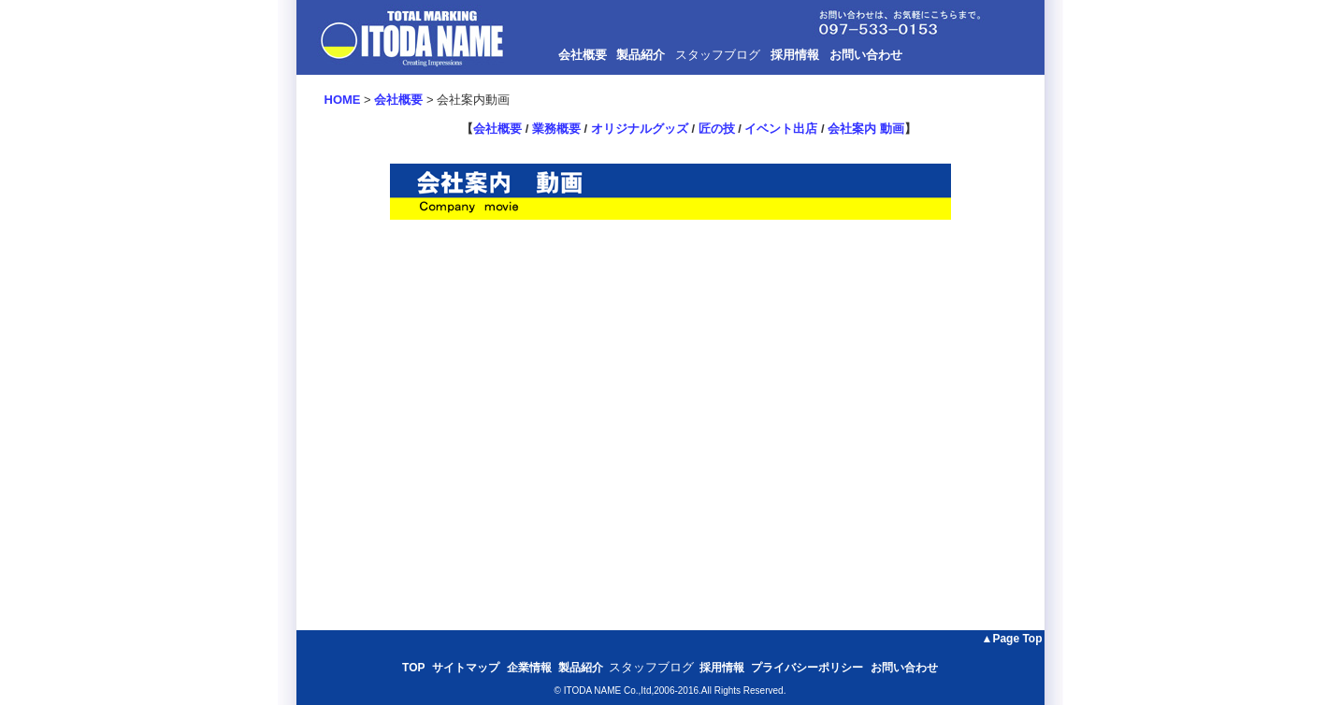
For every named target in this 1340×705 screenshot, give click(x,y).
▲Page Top (1012, 638)
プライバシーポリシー (807, 667)
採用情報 (795, 55)
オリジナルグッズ (639, 129)
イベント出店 (780, 129)
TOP (413, 667)
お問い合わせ (865, 55)
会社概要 (582, 55)
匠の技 (717, 129)
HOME (342, 100)
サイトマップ (465, 667)
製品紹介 (640, 55)
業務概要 (556, 129)
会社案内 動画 (866, 129)
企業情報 (529, 667)
